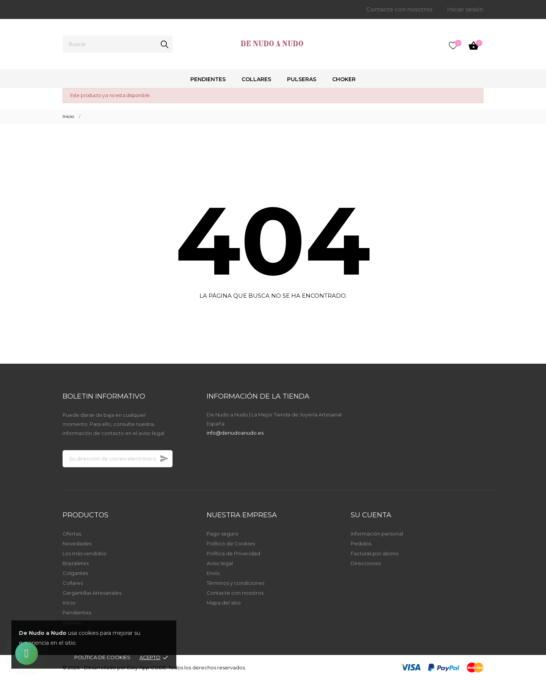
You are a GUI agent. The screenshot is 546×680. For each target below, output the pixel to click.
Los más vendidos (84, 553)
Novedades (77, 543)
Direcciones (366, 563)
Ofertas (72, 534)
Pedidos (361, 543)
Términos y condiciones (235, 583)
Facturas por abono (375, 553)
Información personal (377, 534)
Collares (256, 79)
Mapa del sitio (224, 603)
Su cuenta (371, 515)
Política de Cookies (102, 657)
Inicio (69, 603)
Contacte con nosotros (399, 9)
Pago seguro (222, 534)
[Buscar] (118, 44)
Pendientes (208, 79)
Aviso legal (220, 563)
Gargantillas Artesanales (92, 593)
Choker (344, 79)
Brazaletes (76, 563)
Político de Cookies (231, 543)
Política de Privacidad (233, 553)
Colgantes (75, 573)
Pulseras (301, 79)
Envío (213, 573)
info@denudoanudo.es (235, 433)
